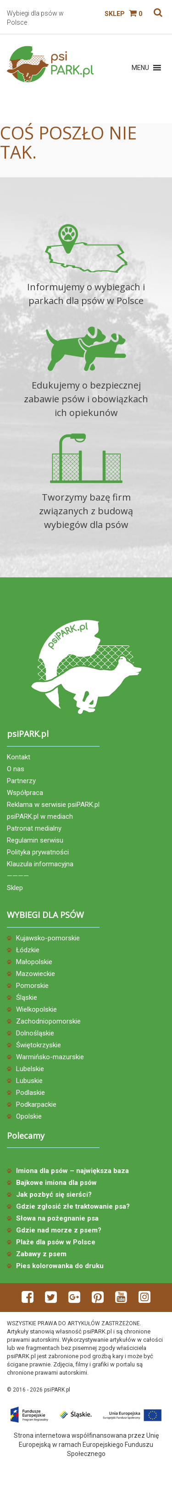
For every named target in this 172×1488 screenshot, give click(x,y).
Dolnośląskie (35, 1033)
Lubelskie (30, 1069)
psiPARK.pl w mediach (40, 816)
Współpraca (25, 793)
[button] (140, 68)
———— (18, 876)
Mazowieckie (35, 974)
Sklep (115, 13)
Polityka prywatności (38, 852)
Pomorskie (32, 985)
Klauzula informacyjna (40, 864)
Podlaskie (30, 1092)
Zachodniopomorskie (48, 1021)
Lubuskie (29, 1081)
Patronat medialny (34, 828)
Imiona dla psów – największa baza (72, 1171)
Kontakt (18, 757)
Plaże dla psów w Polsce (55, 1242)
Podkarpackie (36, 1104)
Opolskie (29, 1116)
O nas (15, 769)
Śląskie (26, 997)
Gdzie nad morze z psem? (58, 1230)
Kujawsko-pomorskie (48, 938)
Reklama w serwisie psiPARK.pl (53, 804)
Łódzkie (27, 950)
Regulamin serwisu (35, 840)
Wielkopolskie (36, 1009)
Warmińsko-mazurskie (50, 1057)
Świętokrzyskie (38, 1045)
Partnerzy (21, 781)
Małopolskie (34, 962)
